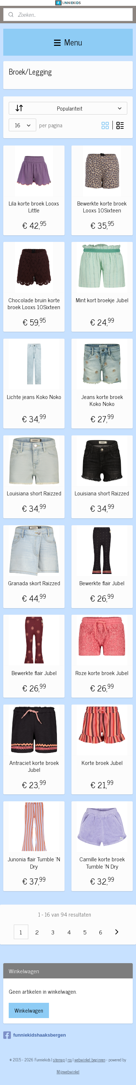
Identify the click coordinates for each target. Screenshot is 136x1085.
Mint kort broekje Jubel (102, 299)
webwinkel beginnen (89, 1059)
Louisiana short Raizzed (34, 493)
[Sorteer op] (68, 108)
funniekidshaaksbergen (34, 1035)
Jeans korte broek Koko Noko (102, 400)
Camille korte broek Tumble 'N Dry (102, 863)
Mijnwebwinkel (68, 1071)
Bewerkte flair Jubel (101, 582)
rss (69, 1059)
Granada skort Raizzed (34, 582)
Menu (68, 42)
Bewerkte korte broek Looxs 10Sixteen (102, 207)
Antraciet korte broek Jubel (34, 766)
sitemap (59, 1059)
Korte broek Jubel (102, 762)
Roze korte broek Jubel (101, 672)
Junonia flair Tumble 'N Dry (34, 863)
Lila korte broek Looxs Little (34, 207)
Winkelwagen (29, 1010)
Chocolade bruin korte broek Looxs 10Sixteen (34, 303)
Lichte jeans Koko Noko (34, 396)
